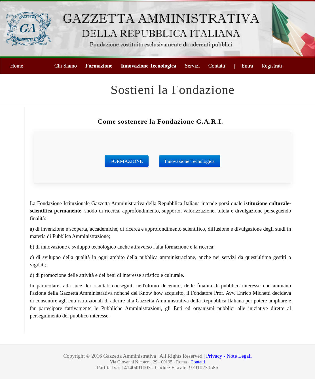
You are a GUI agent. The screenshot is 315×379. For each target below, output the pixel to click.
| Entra (243, 66)
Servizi (192, 66)
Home (16, 66)
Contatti (216, 66)
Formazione (98, 66)
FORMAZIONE (126, 161)
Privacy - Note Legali (229, 356)
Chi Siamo (65, 66)
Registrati (271, 66)
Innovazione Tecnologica (148, 66)
